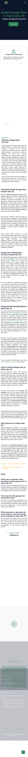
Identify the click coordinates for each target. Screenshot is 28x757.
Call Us (13, 24)
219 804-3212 (17, 299)
